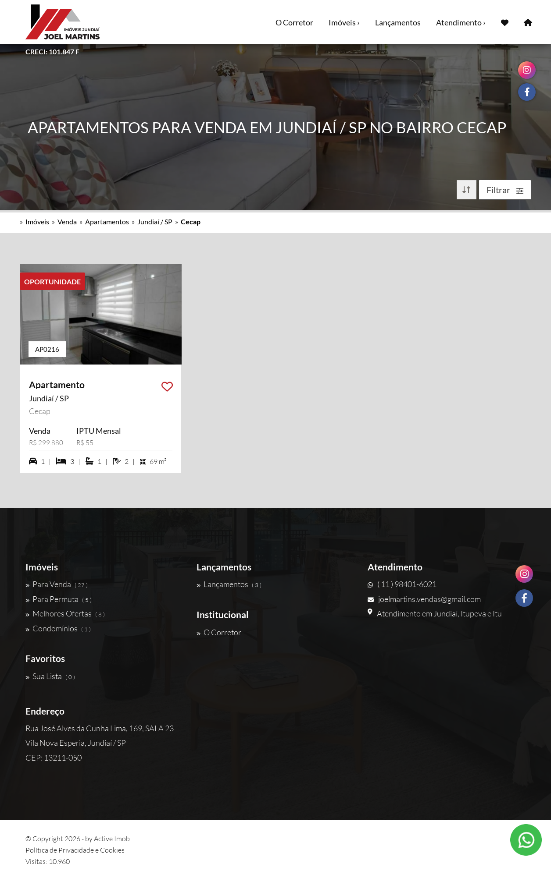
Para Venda (56, 584)
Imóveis (37, 221)
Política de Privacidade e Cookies (75, 850)
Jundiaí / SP (154, 221)
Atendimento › (461, 22)
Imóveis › (344, 22)
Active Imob (112, 838)
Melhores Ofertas (65, 613)
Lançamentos (398, 22)
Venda (67, 221)
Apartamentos (107, 221)
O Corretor (294, 22)
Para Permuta (58, 599)
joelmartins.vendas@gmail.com (424, 599)
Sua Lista (50, 676)
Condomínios (58, 628)
